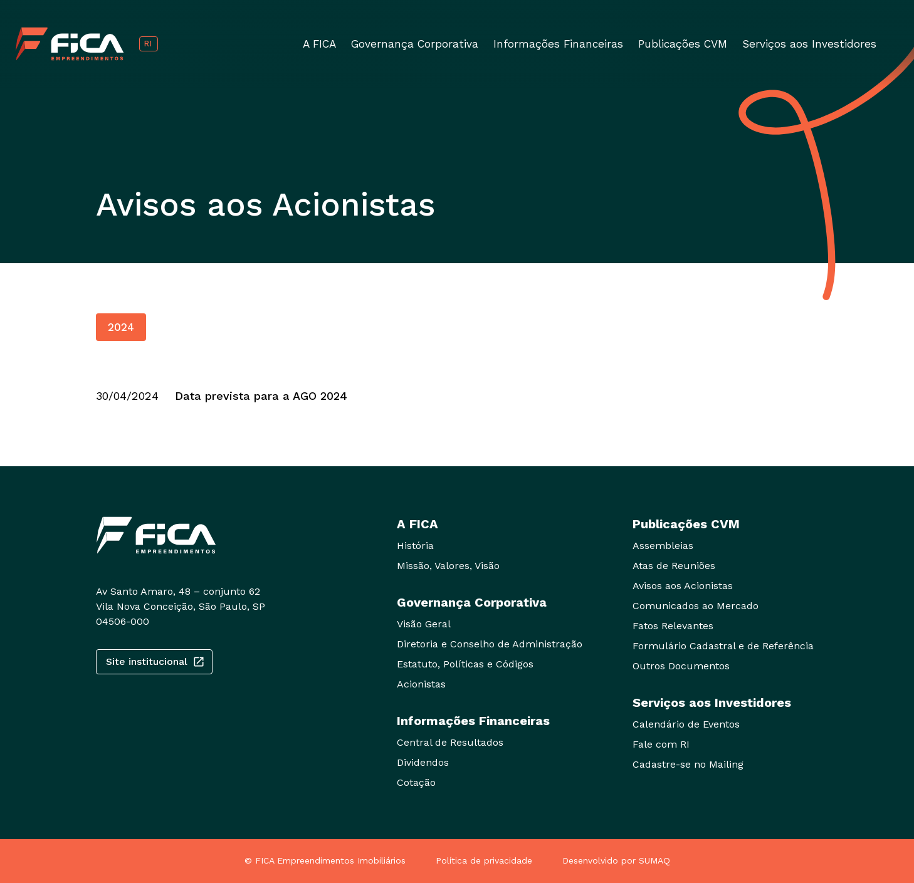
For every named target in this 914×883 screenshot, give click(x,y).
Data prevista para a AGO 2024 (261, 395)
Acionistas (421, 684)
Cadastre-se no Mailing (688, 764)
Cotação (416, 782)
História (415, 545)
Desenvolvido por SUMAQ (616, 860)
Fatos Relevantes (673, 626)
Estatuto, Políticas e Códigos (465, 664)
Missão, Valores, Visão (448, 566)
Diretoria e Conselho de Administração (489, 644)
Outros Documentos (681, 666)
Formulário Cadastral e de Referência (723, 646)
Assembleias (663, 545)
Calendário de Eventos (686, 724)
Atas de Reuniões (674, 566)
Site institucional (154, 662)
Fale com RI (661, 744)
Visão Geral (424, 624)
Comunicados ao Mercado (696, 606)
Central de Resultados (450, 742)
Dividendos (423, 762)
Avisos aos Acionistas (683, 586)
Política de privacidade (484, 860)
